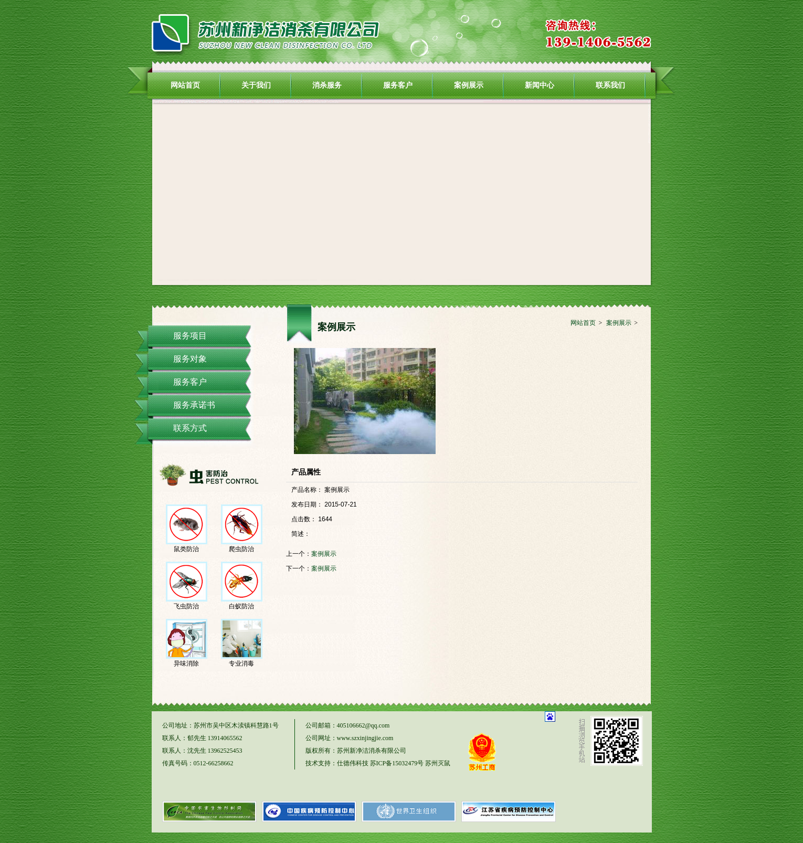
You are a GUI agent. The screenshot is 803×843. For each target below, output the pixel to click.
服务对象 (190, 358)
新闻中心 (539, 85)
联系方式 (190, 428)
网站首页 (185, 85)
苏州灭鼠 (437, 763)
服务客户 (398, 85)
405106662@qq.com (363, 725)
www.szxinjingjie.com (365, 738)
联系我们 (610, 85)
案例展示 (468, 85)
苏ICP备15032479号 (397, 763)
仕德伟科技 (352, 763)
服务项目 (190, 335)
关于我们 (256, 85)
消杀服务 (327, 85)
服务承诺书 (194, 405)
